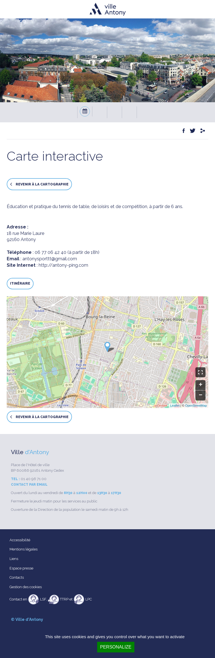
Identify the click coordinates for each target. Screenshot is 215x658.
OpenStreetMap (196, 405)
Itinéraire (20, 283)
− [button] (200, 395)
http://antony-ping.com (63, 265)
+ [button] (200, 385)
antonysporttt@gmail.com (49, 258)
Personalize (115, 647)
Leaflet (174, 405)
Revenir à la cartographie (39, 184)
